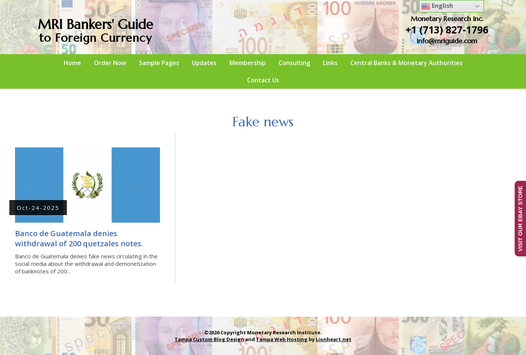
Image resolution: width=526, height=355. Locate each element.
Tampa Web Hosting (281, 339)
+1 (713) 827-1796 (446, 29)
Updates (204, 63)
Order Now (110, 63)
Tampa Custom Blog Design (209, 339)
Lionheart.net (333, 339)
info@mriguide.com (447, 40)
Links (330, 63)
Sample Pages (159, 63)
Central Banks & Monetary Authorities (406, 63)
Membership (247, 63)
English (437, 6)
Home (72, 63)
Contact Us (263, 80)
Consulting (294, 63)
